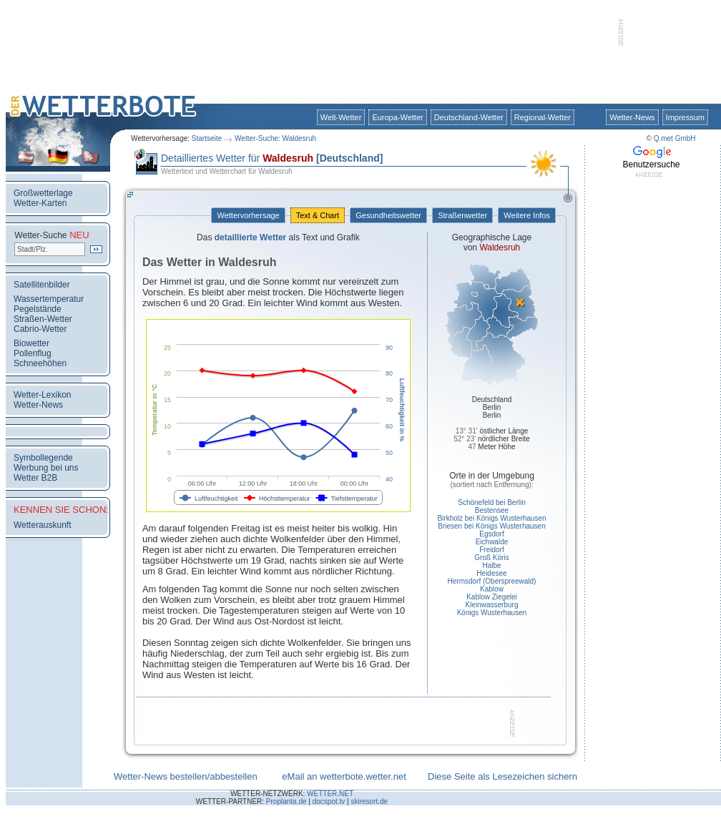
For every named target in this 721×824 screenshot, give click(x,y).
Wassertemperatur (49, 299)
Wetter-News (631, 117)
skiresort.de (369, 801)
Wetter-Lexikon (42, 395)
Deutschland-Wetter (469, 117)
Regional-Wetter (542, 117)
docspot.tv (329, 801)
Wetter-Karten (40, 203)
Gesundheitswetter (388, 215)
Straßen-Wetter (43, 319)
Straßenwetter (462, 215)
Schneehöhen (40, 363)
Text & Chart (317, 215)
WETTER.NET (330, 794)
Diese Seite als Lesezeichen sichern (502, 776)
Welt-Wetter (341, 117)
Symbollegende (43, 458)
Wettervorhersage (248, 215)
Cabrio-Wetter (40, 329)
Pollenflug (33, 353)
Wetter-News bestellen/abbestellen (186, 776)
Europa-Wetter (397, 117)
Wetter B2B (35, 478)
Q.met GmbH (675, 138)
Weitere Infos (526, 215)
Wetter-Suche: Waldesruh (275, 138)
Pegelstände (38, 309)
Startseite (207, 138)
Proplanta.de (286, 801)
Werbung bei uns (46, 468)
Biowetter (31, 343)
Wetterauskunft (42, 525)
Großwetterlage (43, 193)
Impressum (685, 117)
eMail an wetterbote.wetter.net (344, 776)
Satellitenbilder (42, 285)
